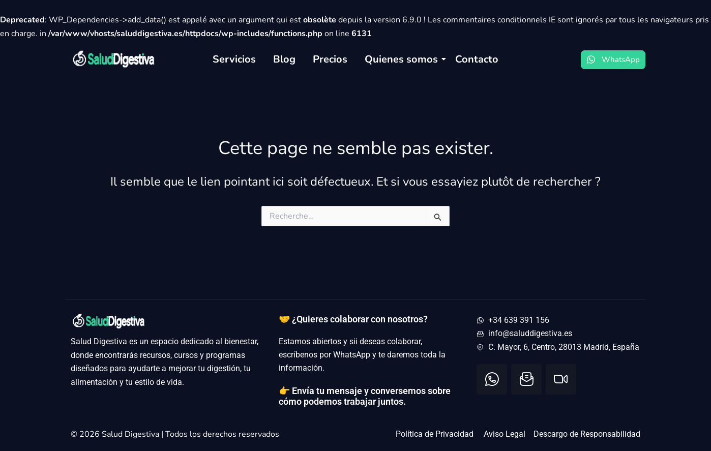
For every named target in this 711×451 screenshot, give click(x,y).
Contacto (476, 59)
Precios (330, 59)
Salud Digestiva (131, 434)
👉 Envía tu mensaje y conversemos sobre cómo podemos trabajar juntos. (365, 396)
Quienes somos (403, 59)
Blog (284, 59)
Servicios (234, 59)
